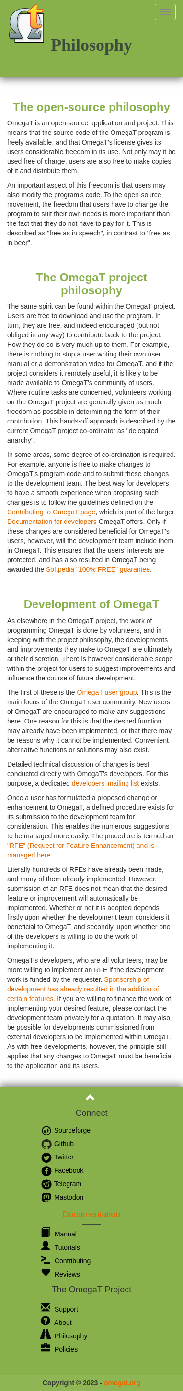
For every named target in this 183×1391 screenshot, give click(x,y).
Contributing (66, 1261)
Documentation (91, 1214)
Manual (59, 1234)
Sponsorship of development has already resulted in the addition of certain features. (83, 989)
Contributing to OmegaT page (51, 512)
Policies (59, 1349)
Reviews (60, 1274)
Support (59, 1309)
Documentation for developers (52, 521)
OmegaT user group (107, 692)
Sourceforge (66, 1130)
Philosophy (64, 1336)
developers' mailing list (105, 783)
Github (57, 1143)
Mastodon (62, 1197)
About (56, 1322)
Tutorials (60, 1247)
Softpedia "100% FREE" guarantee (98, 569)
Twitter (57, 1157)
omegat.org (122, 1383)
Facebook (62, 1170)
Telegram (61, 1184)
